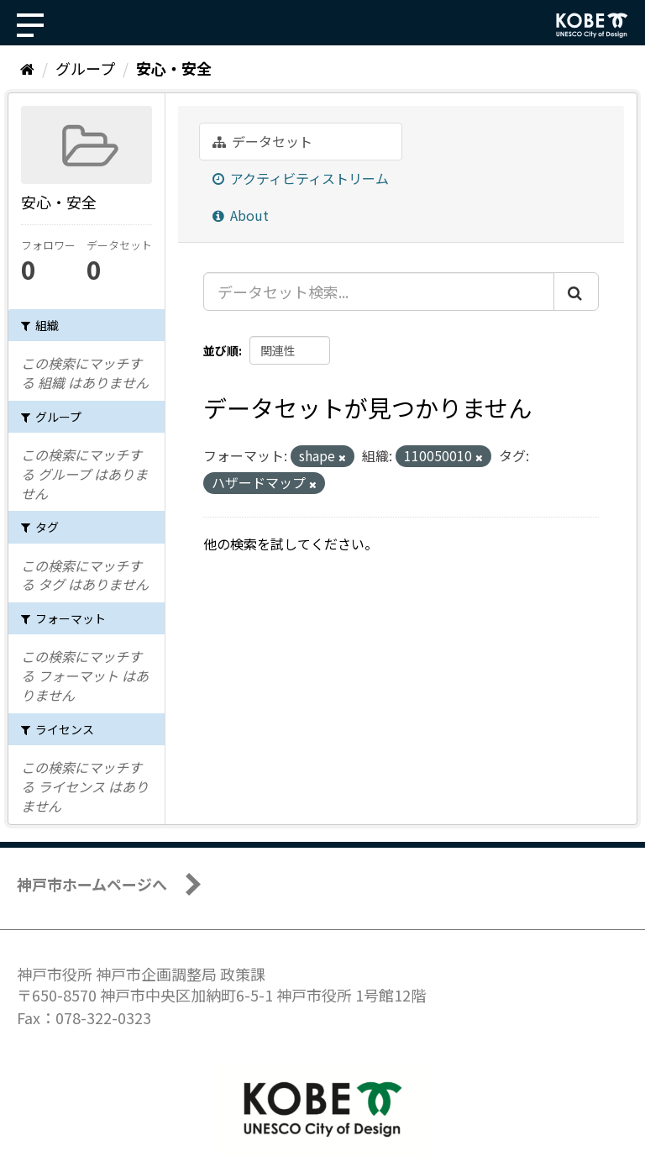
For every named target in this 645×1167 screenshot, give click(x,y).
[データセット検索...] (378, 291)
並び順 (221, 350)
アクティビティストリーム (300, 178)
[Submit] (576, 291)
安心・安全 (174, 68)
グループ (85, 68)
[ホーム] (27, 68)
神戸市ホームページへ (92, 884)
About (240, 215)
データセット (262, 141)
